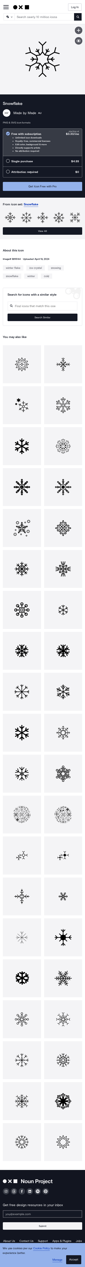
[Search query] (42, 306)
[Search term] (44, 17)
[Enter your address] (42, 1214)
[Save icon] (78, 30)
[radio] (42, 142)
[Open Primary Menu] (6, 7)
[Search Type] (8, 17)
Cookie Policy (41, 1248)
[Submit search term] (78, 17)
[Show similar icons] (78, 41)
